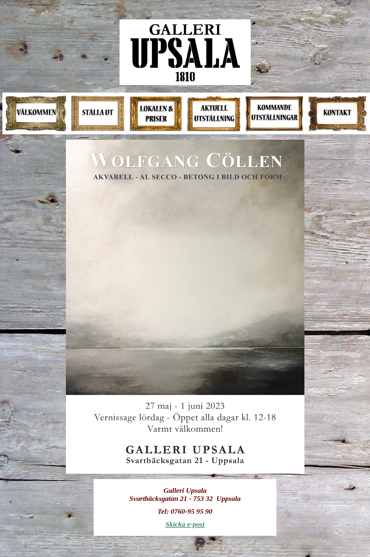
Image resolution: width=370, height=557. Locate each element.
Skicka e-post (185, 524)
